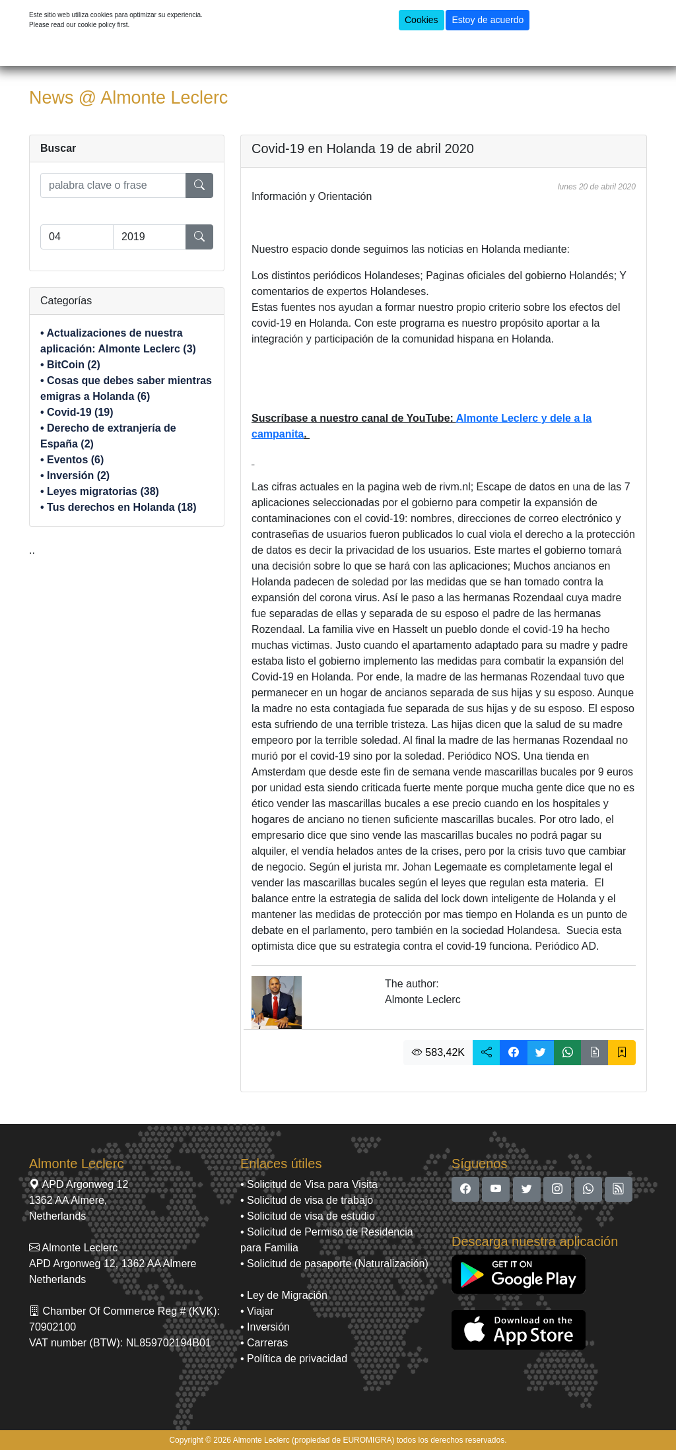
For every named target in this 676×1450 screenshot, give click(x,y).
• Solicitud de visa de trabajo (306, 1200)
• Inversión (265, 1327)
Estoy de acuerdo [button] (488, 20)
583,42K (438, 1052)
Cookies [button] (421, 20)
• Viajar (257, 1311)
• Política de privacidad (293, 1358)
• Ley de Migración (283, 1295)
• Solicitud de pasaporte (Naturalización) (334, 1263)
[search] (113, 185)
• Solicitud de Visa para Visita (309, 1184)
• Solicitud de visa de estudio (307, 1216)
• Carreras (264, 1342)
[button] (486, 1052)
